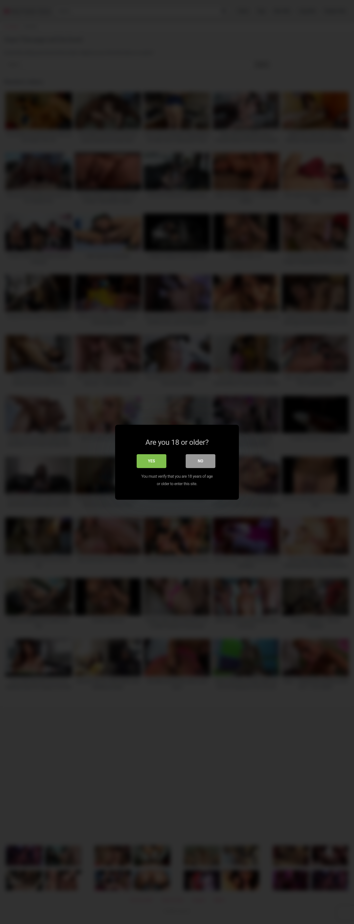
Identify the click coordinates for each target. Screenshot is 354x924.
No (200, 460)
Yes (151, 460)
